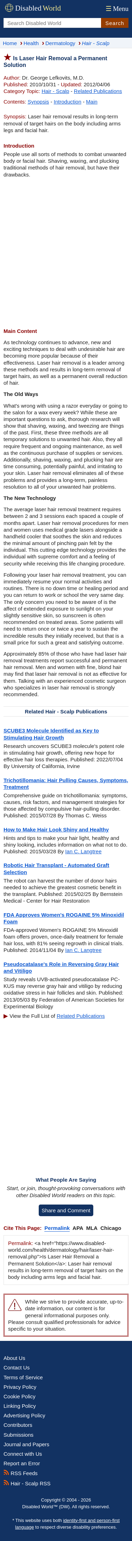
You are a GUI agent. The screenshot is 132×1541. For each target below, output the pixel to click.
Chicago (110, 1228)
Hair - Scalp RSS (27, 1483)
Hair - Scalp (55, 91)
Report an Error (22, 1463)
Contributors (18, 1425)
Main (92, 102)
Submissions (18, 1435)
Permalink (57, 1228)
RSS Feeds (21, 1473)
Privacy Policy (20, 1387)
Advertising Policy (24, 1415)
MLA (92, 1228)
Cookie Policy (20, 1396)
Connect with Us (23, 1454)
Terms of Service (23, 1377)
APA (78, 1228)
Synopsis (38, 102)
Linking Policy (20, 1406)
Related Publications (98, 91)
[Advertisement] (66, 253)
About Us (14, 1358)
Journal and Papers (26, 1444)
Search (114, 23)
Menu (116, 9)
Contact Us (17, 1367)
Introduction (67, 102)
